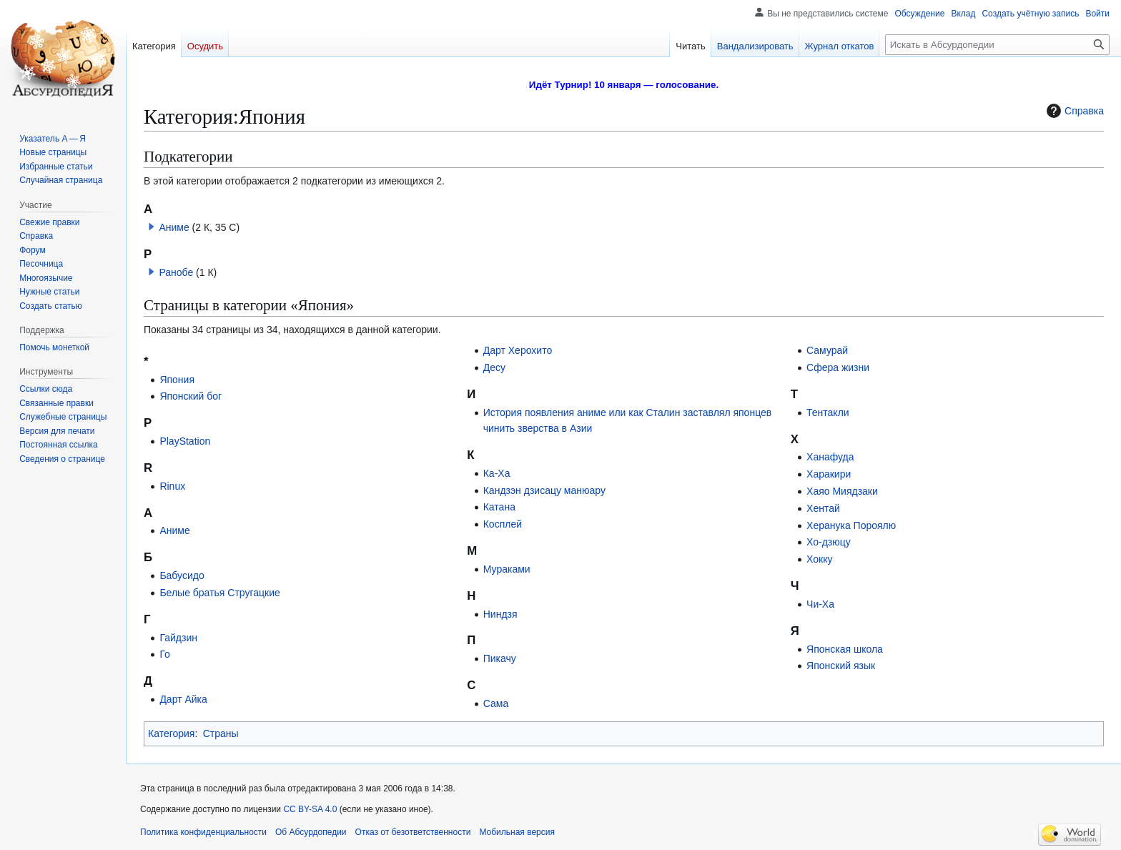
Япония (176, 379)
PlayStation (184, 441)
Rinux (172, 486)
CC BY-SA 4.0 (310, 809)
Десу (494, 367)
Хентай (823, 508)
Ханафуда (830, 457)
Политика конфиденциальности (203, 832)
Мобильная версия (517, 832)
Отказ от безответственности (413, 832)
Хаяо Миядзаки (842, 491)
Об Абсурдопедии (311, 832)
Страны (221, 733)
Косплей (502, 524)
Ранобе (176, 272)
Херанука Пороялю (851, 525)
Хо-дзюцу (828, 542)
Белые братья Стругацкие (219, 592)
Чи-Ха (820, 604)
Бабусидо (181, 575)
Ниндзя (500, 614)
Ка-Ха (496, 473)
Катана (499, 507)
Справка (1073, 111)
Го (164, 654)
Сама (495, 703)
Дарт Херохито (517, 350)
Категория (171, 733)
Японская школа (844, 649)
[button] (152, 227)
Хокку (819, 559)
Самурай (827, 350)
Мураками (506, 569)
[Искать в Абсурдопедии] (997, 44)
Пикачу (499, 658)
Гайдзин (178, 637)
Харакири (828, 474)
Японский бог (190, 396)
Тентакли (827, 412)
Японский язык (840, 665)
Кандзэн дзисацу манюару (544, 490)
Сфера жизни (837, 367)
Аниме (174, 227)
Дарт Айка (183, 699)
